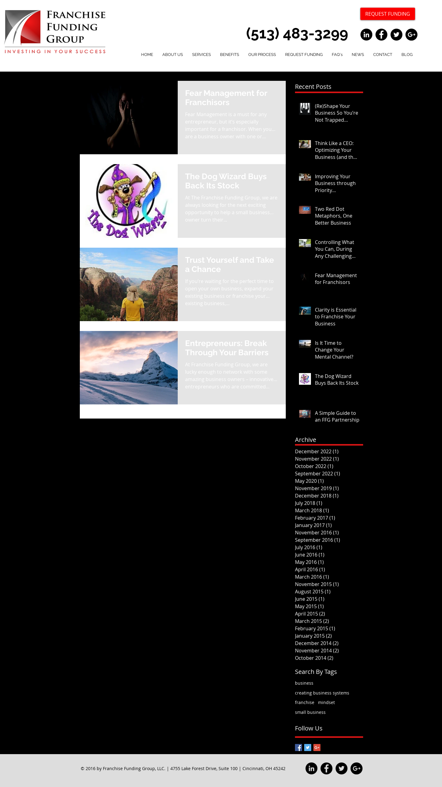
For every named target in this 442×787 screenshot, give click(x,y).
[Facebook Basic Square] (298, 747)
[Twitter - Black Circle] (396, 35)
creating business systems (322, 693)
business (304, 683)
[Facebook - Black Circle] (381, 35)
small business (310, 712)
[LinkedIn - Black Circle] (366, 35)
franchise (304, 702)
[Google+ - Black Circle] (411, 35)
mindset (326, 702)
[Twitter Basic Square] (307, 747)
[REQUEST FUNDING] (387, 14)
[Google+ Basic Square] (316, 747)
